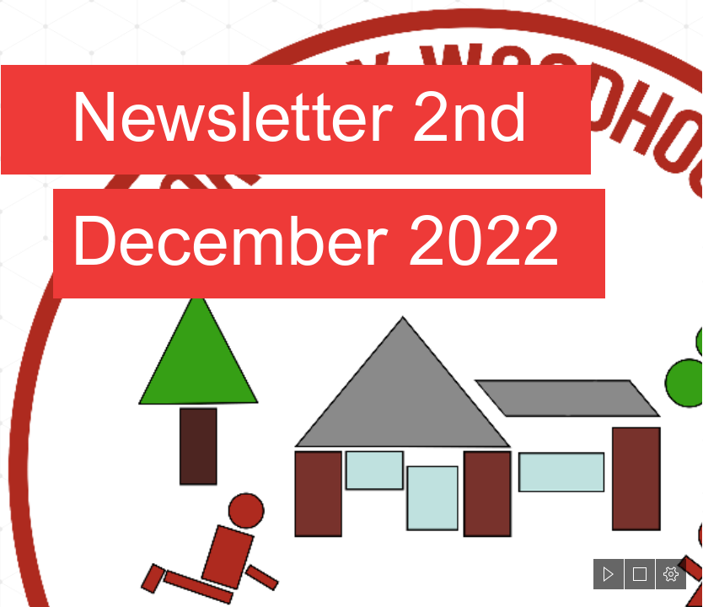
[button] (608, 574)
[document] (351, 303)
